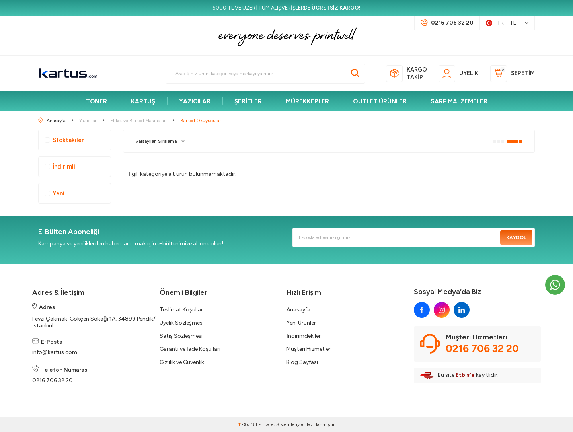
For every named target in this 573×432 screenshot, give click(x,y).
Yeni (54, 193)
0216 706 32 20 (52, 380)
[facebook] (422, 310)
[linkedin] (462, 310)
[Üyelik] (458, 73)
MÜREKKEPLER (307, 101)
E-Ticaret (265, 424)
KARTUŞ (143, 101)
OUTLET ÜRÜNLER (380, 101)
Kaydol (516, 237)
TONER (96, 101)
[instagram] (442, 310)
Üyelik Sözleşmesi (182, 322)
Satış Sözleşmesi (181, 336)
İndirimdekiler (303, 336)
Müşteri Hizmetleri (309, 349)
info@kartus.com (54, 352)
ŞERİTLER (248, 101)
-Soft (247, 424)
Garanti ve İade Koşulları (190, 349)
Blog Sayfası (302, 362)
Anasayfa (298, 309)
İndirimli (60, 166)
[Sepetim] (512, 73)
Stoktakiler (64, 140)
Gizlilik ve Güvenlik (182, 362)
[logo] (68, 74)
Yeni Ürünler (301, 322)
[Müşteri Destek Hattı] (447, 23)
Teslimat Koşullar (181, 309)
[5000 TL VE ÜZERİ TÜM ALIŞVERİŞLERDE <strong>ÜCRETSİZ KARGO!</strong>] (286, 8)
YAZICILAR (194, 101)
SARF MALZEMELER (459, 101)
